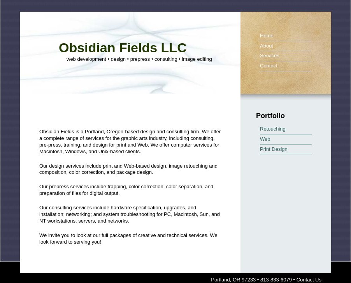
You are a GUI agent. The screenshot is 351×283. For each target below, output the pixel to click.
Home (267, 36)
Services (269, 55)
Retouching (273, 129)
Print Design (274, 149)
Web (265, 139)
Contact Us (309, 280)
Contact (268, 66)
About (266, 46)
